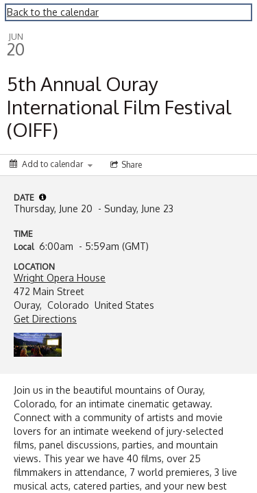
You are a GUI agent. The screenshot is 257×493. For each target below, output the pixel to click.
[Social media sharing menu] (124, 165)
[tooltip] (42, 197)
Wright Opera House (60, 277)
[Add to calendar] (51, 164)
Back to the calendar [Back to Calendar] (53, 12)
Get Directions (45, 319)
